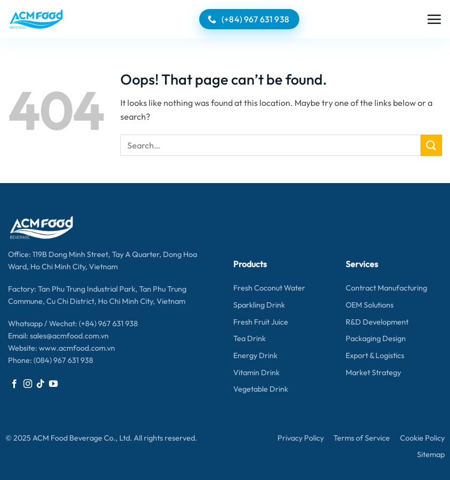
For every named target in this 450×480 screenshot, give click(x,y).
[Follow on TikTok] (40, 384)
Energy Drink (255, 355)
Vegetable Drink (260, 389)
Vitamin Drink (256, 372)
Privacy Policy (300, 438)
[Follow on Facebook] (14, 384)
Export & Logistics (375, 355)
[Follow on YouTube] (53, 384)
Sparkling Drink (259, 305)
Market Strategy (373, 372)
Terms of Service (361, 438)
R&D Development (377, 322)
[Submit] (431, 145)
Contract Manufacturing (386, 288)
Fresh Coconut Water (269, 288)
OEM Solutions (370, 305)
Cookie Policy (422, 438)
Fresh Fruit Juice (260, 322)
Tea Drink (249, 338)
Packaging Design (376, 338)
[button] (434, 19)
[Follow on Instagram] (27, 384)
